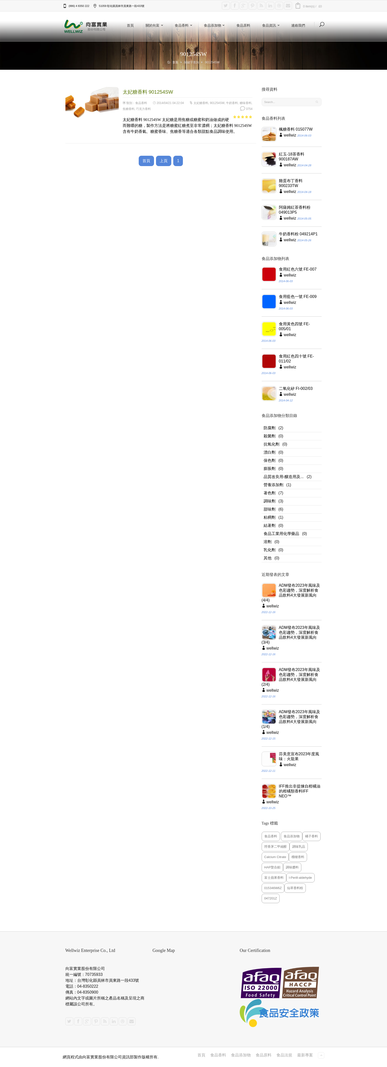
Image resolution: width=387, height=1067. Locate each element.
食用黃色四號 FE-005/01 (294, 326)
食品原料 (243, 25)
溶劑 (267, 542)
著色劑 (269, 493)
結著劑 (269, 525)
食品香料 (184, 25)
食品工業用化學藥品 (281, 534)
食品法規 (284, 1055)
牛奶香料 (232, 103)
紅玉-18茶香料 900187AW (291, 156)
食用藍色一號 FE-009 (298, 296)
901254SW (217, 103)
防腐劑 (269, 428)
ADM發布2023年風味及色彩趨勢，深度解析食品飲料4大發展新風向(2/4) (291, 677)
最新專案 (305, 1055)
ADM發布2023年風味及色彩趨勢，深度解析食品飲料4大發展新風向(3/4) (291, 634)
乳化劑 (269, 550)
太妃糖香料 (201, 103)
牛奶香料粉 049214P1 (298, 234)
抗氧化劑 (271, 444)
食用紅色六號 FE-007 (298, 269)
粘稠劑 (269, 517)
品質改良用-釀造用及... (284, 477)
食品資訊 (271, 25)
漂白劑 (269, 452)
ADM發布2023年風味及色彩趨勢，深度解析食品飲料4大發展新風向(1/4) (291, 719)
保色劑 (269, 460)
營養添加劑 (273, 485)
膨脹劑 (269, 468)
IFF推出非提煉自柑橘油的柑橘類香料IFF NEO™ (299, 791)
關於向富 (155, 25)
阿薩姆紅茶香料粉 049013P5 (294, 209)
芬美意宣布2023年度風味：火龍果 (299, 756)
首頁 (130, 25)
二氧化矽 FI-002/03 (296, 388)
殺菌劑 (269, 436)
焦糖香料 (129, 109)
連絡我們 (298, 25)
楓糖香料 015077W (296, 129)
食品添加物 (215, 25)
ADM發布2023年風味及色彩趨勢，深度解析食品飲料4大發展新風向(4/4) (291, 592)
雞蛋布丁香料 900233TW (291, 183)
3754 (246, 109)
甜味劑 (269, 509)
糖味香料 (246, 103)
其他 (267, 558)
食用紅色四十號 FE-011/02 (296, 358)
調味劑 (269, 501)
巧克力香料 (143, 109)
